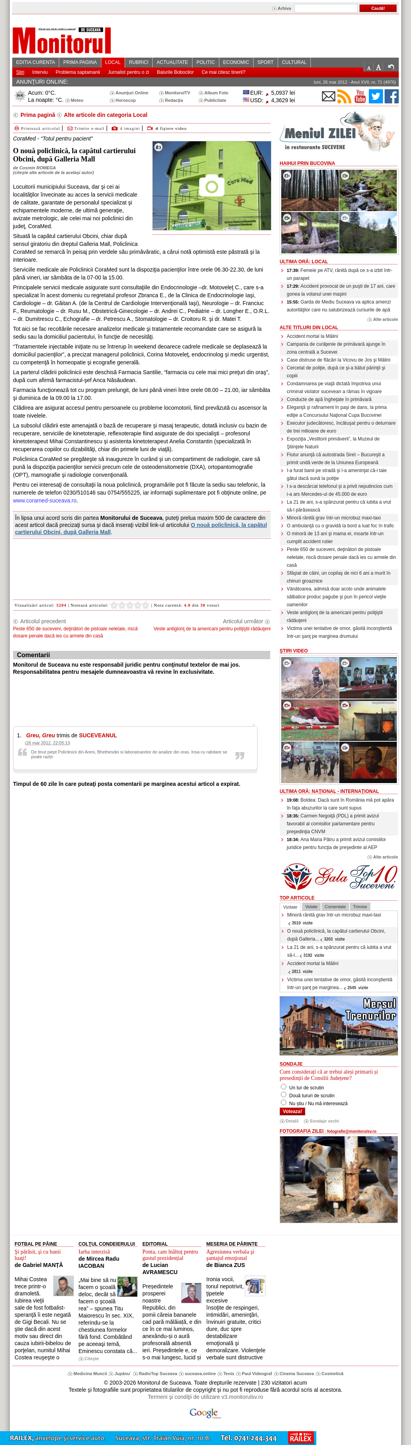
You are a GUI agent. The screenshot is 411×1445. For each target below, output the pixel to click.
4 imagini (130, 128)
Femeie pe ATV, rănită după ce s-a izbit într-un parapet (339, 274)
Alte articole (385, 319)
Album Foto (216, 92)
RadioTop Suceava (158, 1373)
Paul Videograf (257, 1373)
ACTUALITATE (172, 62)
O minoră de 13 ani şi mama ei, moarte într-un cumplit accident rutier (335, 537)
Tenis (228, 1373)
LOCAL (113, 62)
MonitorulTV (177, 92)
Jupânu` (122, 1373)
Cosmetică (332, 1373)
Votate (311, 906)
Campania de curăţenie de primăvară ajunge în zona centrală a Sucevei (336, 348)
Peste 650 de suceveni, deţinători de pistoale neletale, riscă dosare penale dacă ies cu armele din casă (341, 557)
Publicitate (215, 100)
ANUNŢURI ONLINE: (42, 82)
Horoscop (126, 100)
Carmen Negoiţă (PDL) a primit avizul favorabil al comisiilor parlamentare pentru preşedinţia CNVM (333, 823)
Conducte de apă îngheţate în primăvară (329, 399)
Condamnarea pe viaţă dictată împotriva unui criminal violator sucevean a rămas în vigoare (334, 387)
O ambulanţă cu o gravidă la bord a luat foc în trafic (340, 526)
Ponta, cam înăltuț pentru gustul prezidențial (170, 1255)
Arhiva (284, 8)
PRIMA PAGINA (80, 62)
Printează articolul (36, 128)
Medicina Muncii (90, 1373)
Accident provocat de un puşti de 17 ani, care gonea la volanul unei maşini (341, 290)
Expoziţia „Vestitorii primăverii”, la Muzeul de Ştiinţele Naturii (333, 443)
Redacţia (174, 100)
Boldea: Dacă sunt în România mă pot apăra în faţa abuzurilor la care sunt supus (340, 804)
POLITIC (205, 62)
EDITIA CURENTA (35, 62)
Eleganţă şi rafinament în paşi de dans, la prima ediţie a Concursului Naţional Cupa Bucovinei (337, 411)
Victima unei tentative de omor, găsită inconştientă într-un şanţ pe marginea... (339, 983)
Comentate (335, 906)
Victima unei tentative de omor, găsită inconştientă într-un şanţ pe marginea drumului (339, 632)
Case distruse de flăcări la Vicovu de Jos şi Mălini (338, 360)
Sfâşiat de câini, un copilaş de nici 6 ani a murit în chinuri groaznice (338, 577)
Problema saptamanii (78, 72)
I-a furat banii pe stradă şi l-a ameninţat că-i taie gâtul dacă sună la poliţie (337, 474)
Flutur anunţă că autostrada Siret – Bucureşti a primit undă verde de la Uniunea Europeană (336, 458)
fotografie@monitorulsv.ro (351, 1131)
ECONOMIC (236, 62)
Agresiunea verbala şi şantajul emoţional (230, 1255)
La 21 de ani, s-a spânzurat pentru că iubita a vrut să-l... (339, 951)
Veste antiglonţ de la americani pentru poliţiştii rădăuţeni (335, 616)
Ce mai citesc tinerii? (223, 72)
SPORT (266, 62)
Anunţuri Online (132, 92)
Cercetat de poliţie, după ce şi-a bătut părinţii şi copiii (336, 372)
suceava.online (200, 1373)
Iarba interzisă (94, 1252)
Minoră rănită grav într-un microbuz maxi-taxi (334, 518)
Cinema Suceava (297, 1373)
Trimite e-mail (85, 128)
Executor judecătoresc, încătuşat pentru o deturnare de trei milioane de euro (341, 427)
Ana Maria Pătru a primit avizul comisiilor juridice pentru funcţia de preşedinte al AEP (336, 843)
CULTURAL (294, 62)
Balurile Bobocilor (175, 72)
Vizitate (290, 907)
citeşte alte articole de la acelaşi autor (53, 172)
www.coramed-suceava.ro (45, 500)
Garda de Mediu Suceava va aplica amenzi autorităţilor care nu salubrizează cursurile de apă (339, 306)
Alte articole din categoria (105, 115)
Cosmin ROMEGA (37, 167)
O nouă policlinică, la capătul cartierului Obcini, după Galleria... (336, 935)
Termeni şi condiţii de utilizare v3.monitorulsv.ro (205, 1397)
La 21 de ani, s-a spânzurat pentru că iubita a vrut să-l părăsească (339, 506)
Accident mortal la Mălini (312, 336)
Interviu (40, 72)
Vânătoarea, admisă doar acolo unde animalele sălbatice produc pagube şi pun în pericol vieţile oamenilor (336, 596)
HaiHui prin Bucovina (307, 163)
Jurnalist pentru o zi (128, 72)
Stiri (20, 72)
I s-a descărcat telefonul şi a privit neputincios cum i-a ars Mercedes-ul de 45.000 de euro (339, 490)
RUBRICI (138, 62)
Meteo (77, 100)
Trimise (360, 906)
